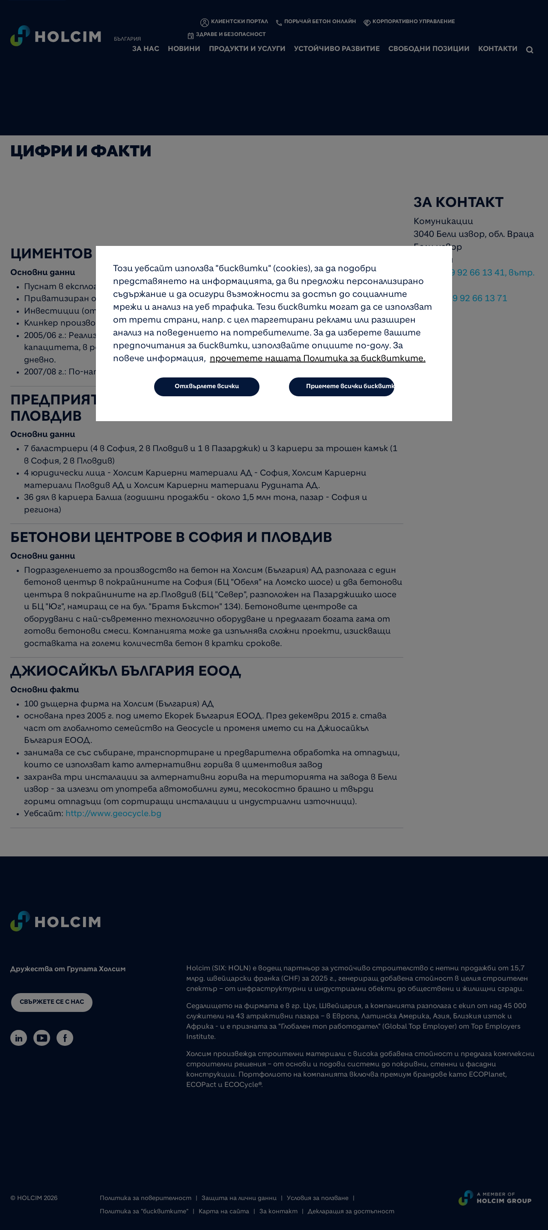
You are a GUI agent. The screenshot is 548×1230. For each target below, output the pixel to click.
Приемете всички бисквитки (350, 387)
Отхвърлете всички (207, 387)
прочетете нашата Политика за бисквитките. (318, 359)
